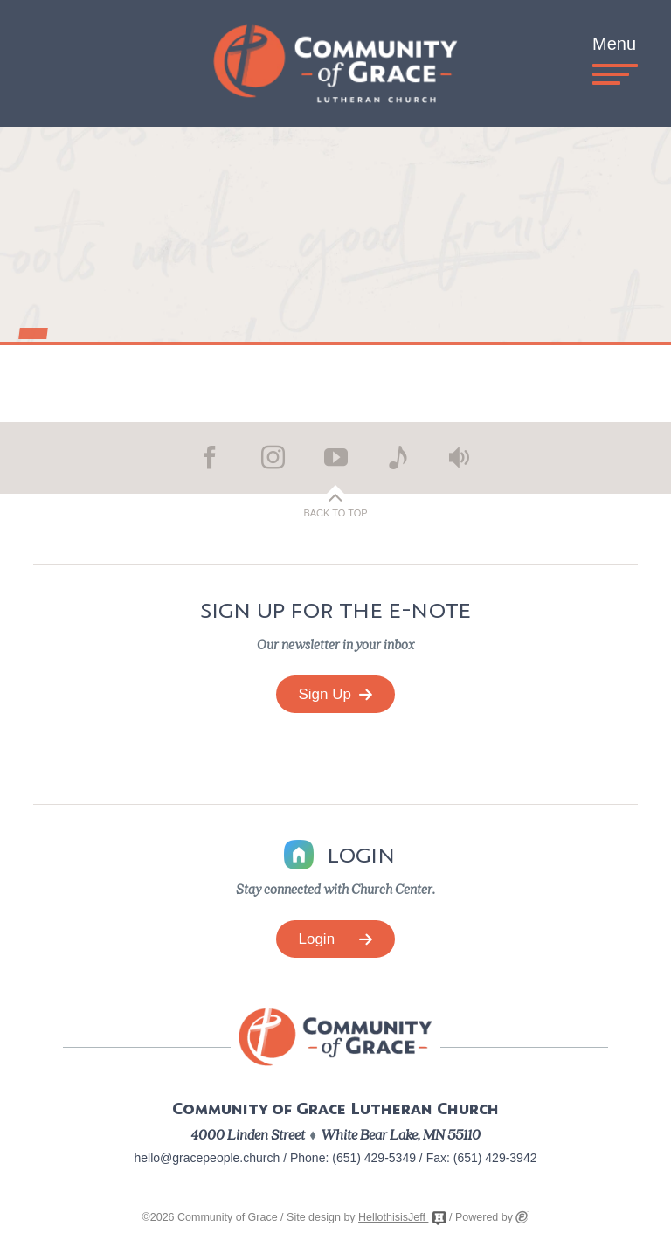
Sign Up (336, 694)
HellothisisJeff (402, 1217)
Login (336, 939)
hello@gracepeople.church (207, 1158)
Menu (614, 55)
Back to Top (335, 513)
